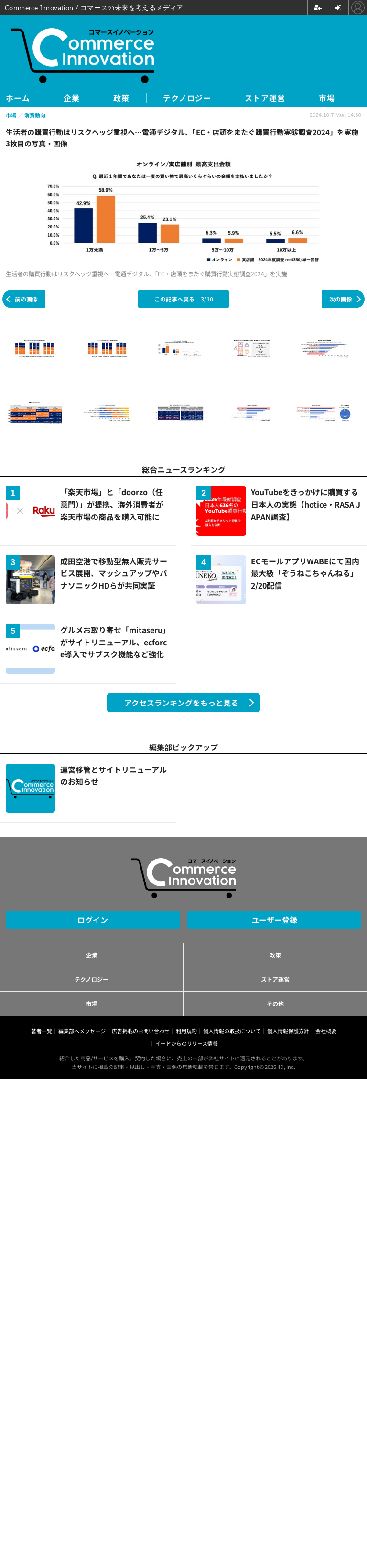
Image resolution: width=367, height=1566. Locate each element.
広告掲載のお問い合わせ (141, 1031)
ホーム (18, 98)
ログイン (92, 919)
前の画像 (26, 299)
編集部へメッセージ (82, 1031)
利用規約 (186, 1031)
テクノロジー (187, 98)
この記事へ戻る (183, 299)
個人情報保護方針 (288, 1031)
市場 (327, 98)
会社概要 (325, 1031)
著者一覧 (41, 1031)
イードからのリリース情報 (186, 1043)
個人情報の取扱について (232, 1031)
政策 (121, 98)
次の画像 (340, 299)
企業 (72, 98)
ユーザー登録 (274, 919)
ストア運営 (265, 98)
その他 (275, 1003)
